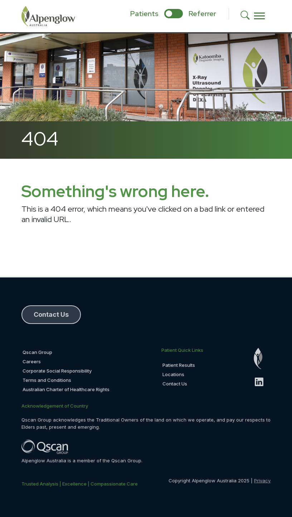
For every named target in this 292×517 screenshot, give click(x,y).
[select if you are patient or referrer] (173, 13)
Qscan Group (37, 352)
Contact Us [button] (51, 314)
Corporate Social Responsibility (57, 371)
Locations (173, 374)
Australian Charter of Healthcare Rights (66, 389)
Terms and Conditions (47, 380)
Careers (32, 361)
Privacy (262, 480)
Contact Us (174, 383)
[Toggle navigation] (259, 16)
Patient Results (178, 365)
